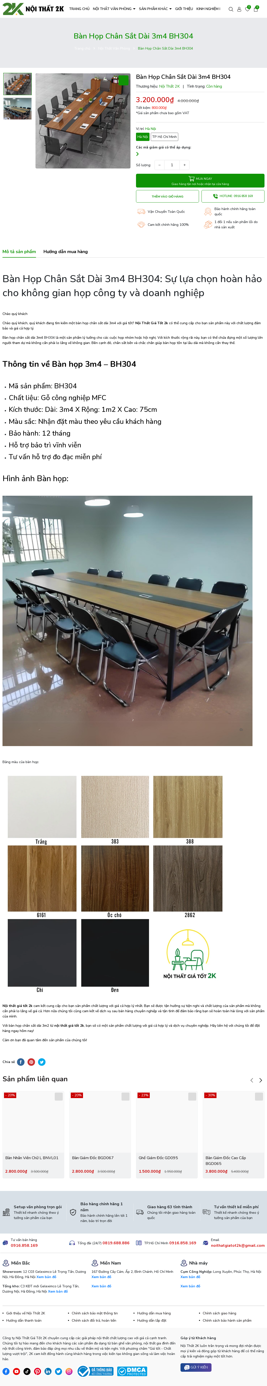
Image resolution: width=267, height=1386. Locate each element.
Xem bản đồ (46, 1277)
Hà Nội (143, 136)
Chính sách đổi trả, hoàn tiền (94, 1320)
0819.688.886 (116, 1243)
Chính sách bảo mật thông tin (95, 1313)
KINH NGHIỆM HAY (211, 9)
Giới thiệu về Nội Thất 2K (25, 1313)
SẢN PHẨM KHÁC (154, 9)
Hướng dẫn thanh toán (24, 1320)
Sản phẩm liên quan (35, 1079)
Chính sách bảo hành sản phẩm (227, 1320)
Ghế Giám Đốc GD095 (158, 1158)
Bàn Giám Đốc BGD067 (93, 1158)
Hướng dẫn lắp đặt (151, 1320)
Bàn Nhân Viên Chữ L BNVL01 (31, 1158)
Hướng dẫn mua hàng (154, 1313)
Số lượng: (143, 165)
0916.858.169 (24, 1245)
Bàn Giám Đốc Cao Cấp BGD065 (226, 1160)
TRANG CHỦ (79, 9)
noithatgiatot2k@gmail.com (238, 1245)
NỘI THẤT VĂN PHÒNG (112, 9)
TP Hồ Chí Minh (164, 136)
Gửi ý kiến (196, 1367)
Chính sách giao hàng (219, 1313)
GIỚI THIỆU (184, 9)
